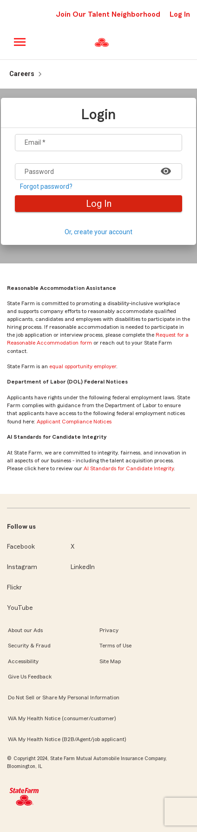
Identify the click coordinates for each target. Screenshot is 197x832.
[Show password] (166, 170)
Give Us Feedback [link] (30, 676)
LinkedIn (83, 567)
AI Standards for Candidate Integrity (129, 468)
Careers (21, 73)
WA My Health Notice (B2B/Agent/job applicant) (67, 739)
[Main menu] (20, 42)
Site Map (110, 661)
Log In (99, 203)
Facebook (21, 547)
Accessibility (23, 661)
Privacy (108, 630)
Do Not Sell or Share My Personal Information (63, 697)
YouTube (20, 608)
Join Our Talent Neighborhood (108, 14)
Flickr (14, 587)
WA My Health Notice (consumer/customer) (62, 718)
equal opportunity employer (82, 366)
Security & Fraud (29, 645)
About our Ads (25, 630)
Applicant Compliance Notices (74, 421)
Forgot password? (46, 186)
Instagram (22, 567)
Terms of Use (115, 645)
